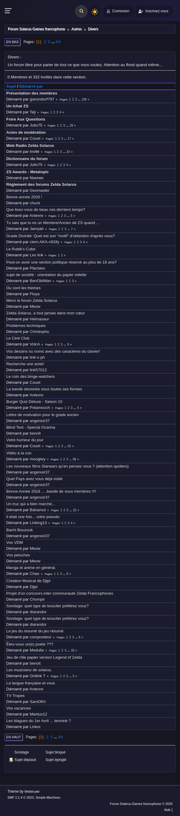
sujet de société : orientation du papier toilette (46, 274)
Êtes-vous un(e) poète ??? (29, 644)
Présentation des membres (31, 93)
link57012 (38, 370)
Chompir (37, 599)
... (53, 41)
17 (69, 138)
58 (74, 459)
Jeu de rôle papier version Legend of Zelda (44, 657)
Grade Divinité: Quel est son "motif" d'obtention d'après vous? (60, 236)
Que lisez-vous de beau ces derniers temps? (45, 209)
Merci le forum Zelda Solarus (31, 300)
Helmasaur (39, 319)
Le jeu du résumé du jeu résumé (34, 631)
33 (72, 650)
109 (84, 99)
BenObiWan (40, 280)
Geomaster (40, 190)
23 (68, 151)
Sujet (11, 86)
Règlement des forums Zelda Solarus (41, 184)
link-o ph (37, 357)
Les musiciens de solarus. (29, 670)
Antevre (36, 215)
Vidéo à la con (18, 453)
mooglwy (38, 459)
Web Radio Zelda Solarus (30, 145)
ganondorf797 (42, 99)
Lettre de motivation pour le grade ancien (42, 414)
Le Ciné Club (17, 338)
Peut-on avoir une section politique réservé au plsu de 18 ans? (61, 262)
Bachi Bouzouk (19, 530)
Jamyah (37, 228)
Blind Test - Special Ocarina (30, 427)
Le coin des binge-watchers (30, 376)
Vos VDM (14, 542)
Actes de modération (26, 132)
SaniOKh (38, 701)
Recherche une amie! (25, 364)
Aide (167, 810)
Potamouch (40, 407)
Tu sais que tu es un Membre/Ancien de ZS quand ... (52, 222)
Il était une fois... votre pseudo (33, 516)
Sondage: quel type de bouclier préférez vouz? (47, 606)
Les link (36, 255)
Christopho (39, 331)
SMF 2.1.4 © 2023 (20, 797)
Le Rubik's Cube (20, 249)
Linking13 (38, 522)
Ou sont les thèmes (23, 288)
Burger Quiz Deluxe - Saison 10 (34, 401)
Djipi (34, 586)
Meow (35, 306)
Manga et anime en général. (31, 567)
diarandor (38, 612)
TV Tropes (15, 695)
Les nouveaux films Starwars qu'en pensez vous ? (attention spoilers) (67, 466)
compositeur (41, 637)
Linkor (35, 726)
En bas (12, 42)
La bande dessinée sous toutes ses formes (44, 389)
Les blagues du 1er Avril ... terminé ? (38, 720)
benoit (35, 433)
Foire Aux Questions (25, 119)
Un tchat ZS (17, 106)
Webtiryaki (32, 791)
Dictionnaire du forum (27, 158)
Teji (33, 112)
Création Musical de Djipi (28, 580)
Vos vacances (18, 708)
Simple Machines (48, 797)
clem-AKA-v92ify (45, 242)
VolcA (35, 344)
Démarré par (31, 86)
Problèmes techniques (26, 325)
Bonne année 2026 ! (24, 197)
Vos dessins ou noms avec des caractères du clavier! (53, 351)
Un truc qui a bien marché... (30, 504)
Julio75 (36, 125)
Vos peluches (18, 555)
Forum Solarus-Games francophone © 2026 (141, 804)
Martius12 (39, 714)
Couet (35, 138)
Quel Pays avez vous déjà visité (34, 478)
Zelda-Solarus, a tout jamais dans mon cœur (45, 313)
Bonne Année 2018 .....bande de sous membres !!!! (51, 491)
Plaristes (37, 268)
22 (74, 510)
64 (58, 41)
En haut (13, 737)
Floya (35, 294)
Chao (34, 573)
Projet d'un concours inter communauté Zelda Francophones (59, 593)
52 (69, 446)
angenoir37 (40, 420)
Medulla (37, 650)
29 (71, 125)
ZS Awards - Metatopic (27, 172)
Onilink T (37, 676)
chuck (35, 203)
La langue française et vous (30, 683)
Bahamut (38, 510)
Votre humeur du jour (24, 440)
